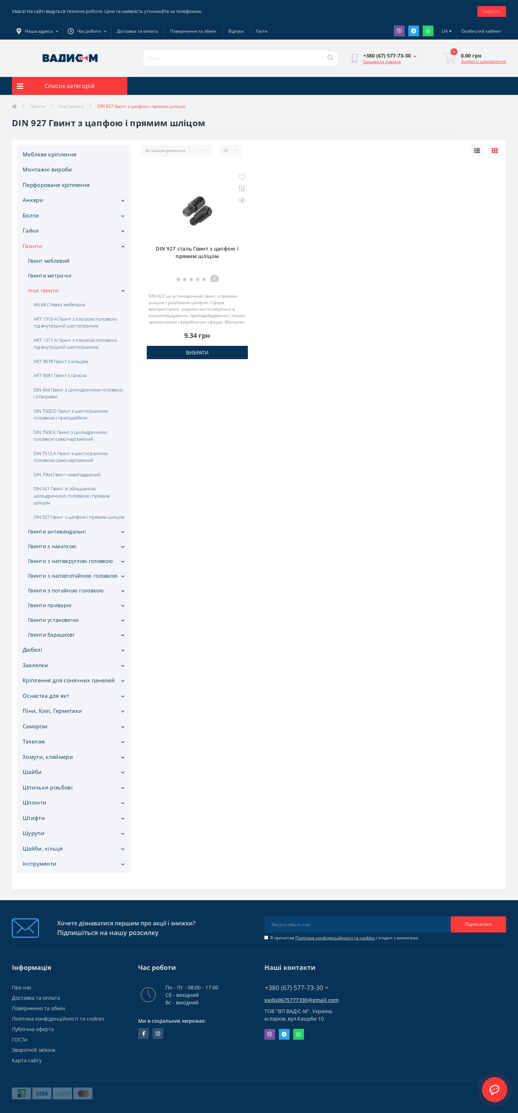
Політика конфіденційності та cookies (335, 938)
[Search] (330, 58)
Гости (262, 31)
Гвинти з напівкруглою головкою (70, 561)
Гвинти (37, 106)
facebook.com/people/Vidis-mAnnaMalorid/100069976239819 (143, 1033)
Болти (31, 215)
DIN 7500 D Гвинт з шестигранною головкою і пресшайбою (70, 414)
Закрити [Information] (492, 11)
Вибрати (197, 352)
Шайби (32, 771)
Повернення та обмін (193, 31)
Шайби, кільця (43, 848)
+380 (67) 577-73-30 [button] (296, 988)
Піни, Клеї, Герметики (52, 710)
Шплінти (34, 802)
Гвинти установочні (53, 620)
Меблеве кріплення (49, 154)
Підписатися (478, 924)
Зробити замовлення (483, 61)
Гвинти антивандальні (57, 531)
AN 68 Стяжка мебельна (59, 304)
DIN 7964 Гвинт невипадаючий (67, 474)
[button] (87, 31)
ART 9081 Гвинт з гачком (60, 375)
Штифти (34, 817)
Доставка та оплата (137, 31)
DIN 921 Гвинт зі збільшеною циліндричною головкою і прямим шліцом (71, 495)
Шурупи (34, 833)
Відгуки (236, 31)
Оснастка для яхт (46, 695)
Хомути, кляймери (48, 756)
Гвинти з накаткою (52, 546)
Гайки (31, 230)
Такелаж (34, 741)
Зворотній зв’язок (33, 1049)
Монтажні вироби (47, 169)
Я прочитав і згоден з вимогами (344, 938)
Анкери (33, 199)
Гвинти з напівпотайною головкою (73, 575)
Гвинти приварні (50, 605)
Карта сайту (27, 1060)
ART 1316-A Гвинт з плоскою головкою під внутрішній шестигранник (75, 322)
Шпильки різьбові (48, 787)
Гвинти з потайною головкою (66, 590)
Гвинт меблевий (48, 260)
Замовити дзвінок (382, 62)
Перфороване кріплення (56, 184)
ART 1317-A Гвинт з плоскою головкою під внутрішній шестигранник (75, 344)
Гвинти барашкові (51, 634)
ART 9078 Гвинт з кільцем (60, 361)
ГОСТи (19, 1039)
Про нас (22, 987)
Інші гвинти (71, 106)
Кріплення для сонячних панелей (69, 680)
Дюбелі (32, 649)
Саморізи (35, 726)
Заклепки (35, 665)
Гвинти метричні (50, 275)
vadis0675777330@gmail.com (301, 1000)
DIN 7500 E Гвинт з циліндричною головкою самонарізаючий (70, 436)
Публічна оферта (33, 1029)
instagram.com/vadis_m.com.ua (158, 1033)
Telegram (413, 30)
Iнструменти (39, 863)
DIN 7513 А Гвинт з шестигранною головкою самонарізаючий (70, 457)
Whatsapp (428, 30)
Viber (399, 30)
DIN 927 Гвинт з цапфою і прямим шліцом (78, 517)
